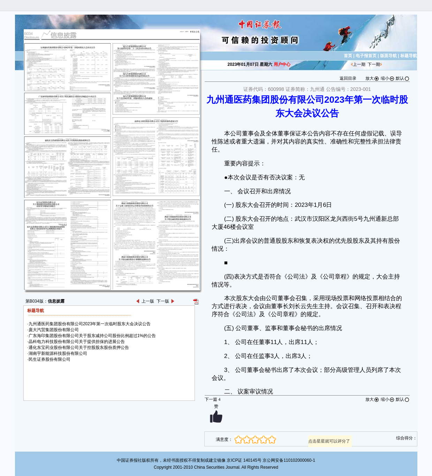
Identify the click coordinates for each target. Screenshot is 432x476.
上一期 (359, 64)
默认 (403, 78)
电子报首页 (366, 55)
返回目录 (348, 78)
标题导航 (408, 55)
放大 (372, 78)
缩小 (388, 78)
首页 (348, 55)
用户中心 (282, 64)
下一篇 (212, 399)
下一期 (373, 64)
